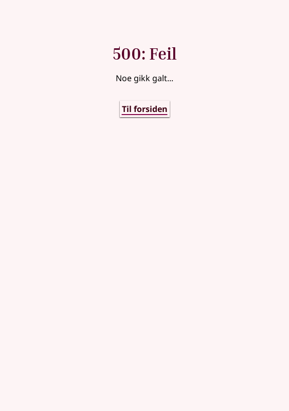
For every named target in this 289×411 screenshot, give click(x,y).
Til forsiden (145, 109)
